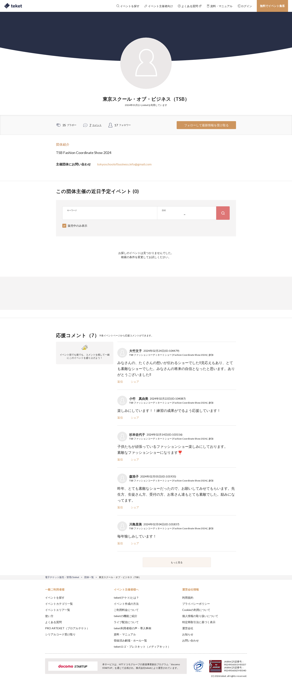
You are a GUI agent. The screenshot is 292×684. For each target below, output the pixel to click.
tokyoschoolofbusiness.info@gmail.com (124, 164)
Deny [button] (224, 664)
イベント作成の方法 (126, 603)
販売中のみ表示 (77, 225)
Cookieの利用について (196, 609)
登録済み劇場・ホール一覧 (130, 640)
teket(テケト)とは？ (126, 597)
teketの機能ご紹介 (125, 616)
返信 (120, 381)
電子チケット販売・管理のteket (62, 577)
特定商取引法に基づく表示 (198, 622)
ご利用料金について (126, 609)
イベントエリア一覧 (57, 609)
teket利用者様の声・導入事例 (132, 628)
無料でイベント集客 (272, 6)
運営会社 (187, 628)
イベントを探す (54, 597)
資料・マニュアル (125, 634)
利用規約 (187, 597)
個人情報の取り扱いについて (200, 616)
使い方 (49, 616)
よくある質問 (53, 622)
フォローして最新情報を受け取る (206, 125)
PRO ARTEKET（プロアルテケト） (67, 628)
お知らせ (187, 634)
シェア (135, 381)
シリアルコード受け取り (60, 634)
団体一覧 (89, 577)
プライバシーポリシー (196, 603)
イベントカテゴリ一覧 (59, 603)
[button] (39, 669)
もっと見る (177, 562)
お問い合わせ (190, 640)
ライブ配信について (126, 622)
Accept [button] (244, 664)
